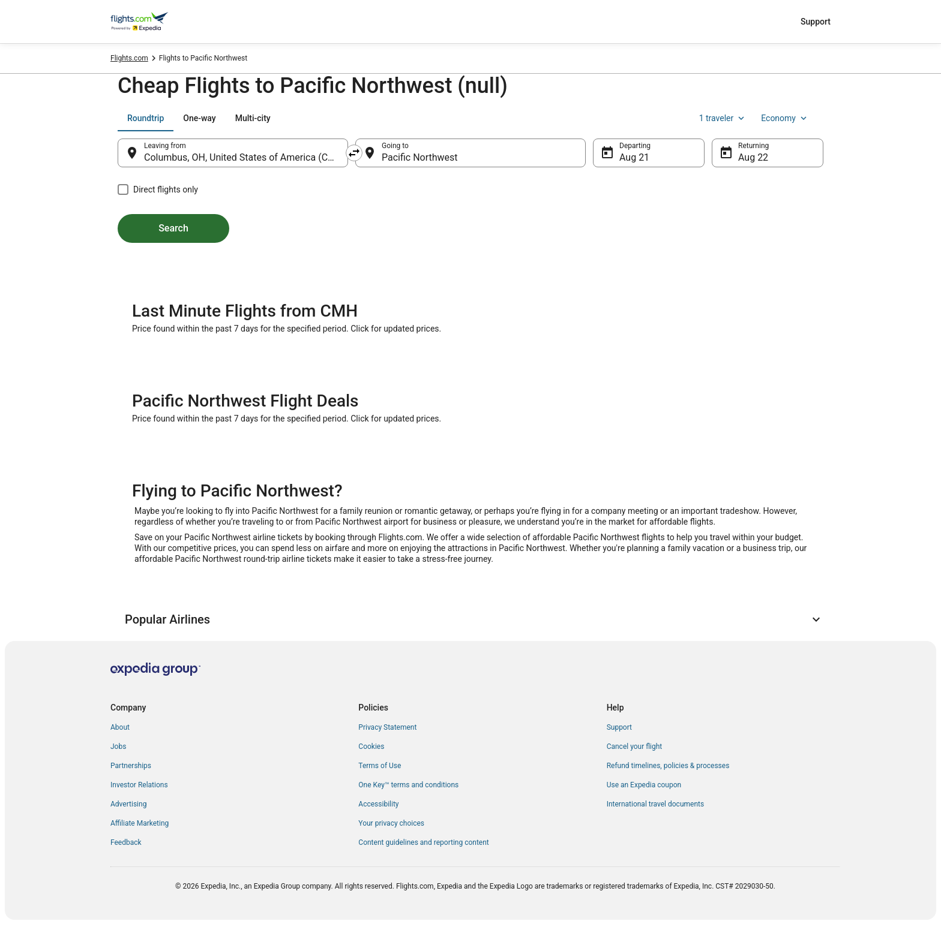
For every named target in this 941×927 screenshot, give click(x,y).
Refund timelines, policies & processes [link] (668, 766)
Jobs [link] (118, 746)
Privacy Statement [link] (387, 727)
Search (173, 228)
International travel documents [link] (655, 804)
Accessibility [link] (378, 804)
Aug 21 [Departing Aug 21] (634, 157)
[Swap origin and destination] (354, 153)
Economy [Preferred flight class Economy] (785, 118)
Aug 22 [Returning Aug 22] (753, 157)
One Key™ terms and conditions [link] (408, 785)
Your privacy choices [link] (391, 823)
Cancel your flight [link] (635, 746)
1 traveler (723, 118)
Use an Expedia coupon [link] (644, 785)
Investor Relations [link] (139, 785)
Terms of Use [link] (379, 766)
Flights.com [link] (129, 58)
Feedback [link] (126, 842)
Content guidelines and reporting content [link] (423, 842)
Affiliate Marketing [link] (139, 823)
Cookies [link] (371, 746)
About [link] (120, 727)
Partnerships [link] (130, 766)
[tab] (145, 118)
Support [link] (619, 727)
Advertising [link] (128, 804)
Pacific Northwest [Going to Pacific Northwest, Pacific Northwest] (420, 157)
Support (816, 21)
